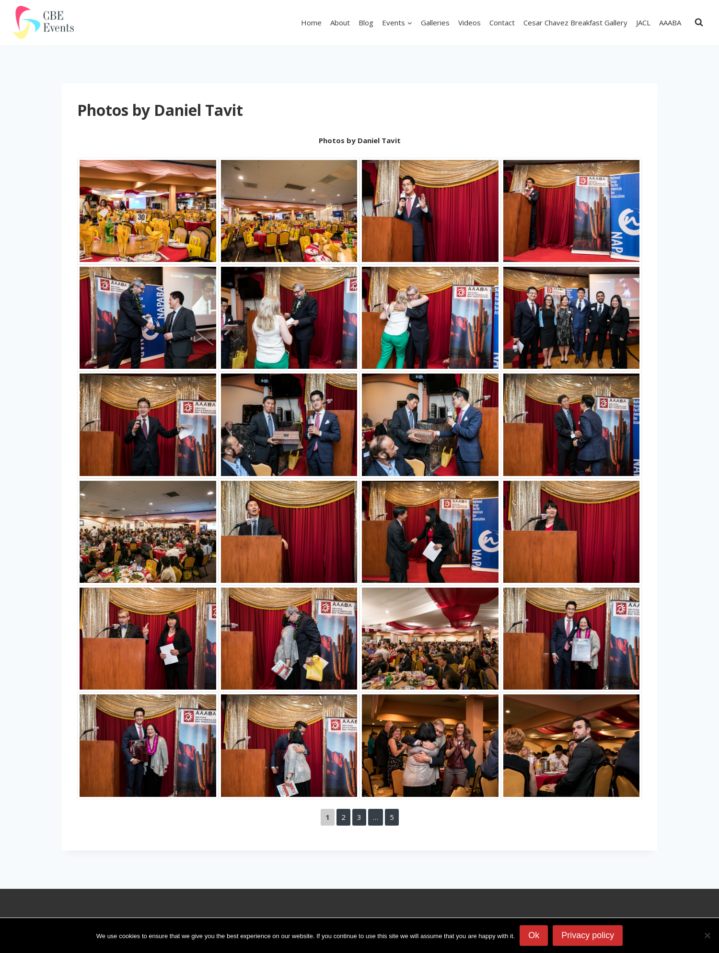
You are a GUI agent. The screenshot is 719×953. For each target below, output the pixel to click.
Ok (533, 935)
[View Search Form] (698, 22)
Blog (366, 22)
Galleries (435, 22)
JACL (643, 22)
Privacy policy (587, 935)
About (340, 22)
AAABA (670, 22)
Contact (502, 22)
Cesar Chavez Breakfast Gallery (575, 22)
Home (311, 22)
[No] (707, 935)
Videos (469, 22)
